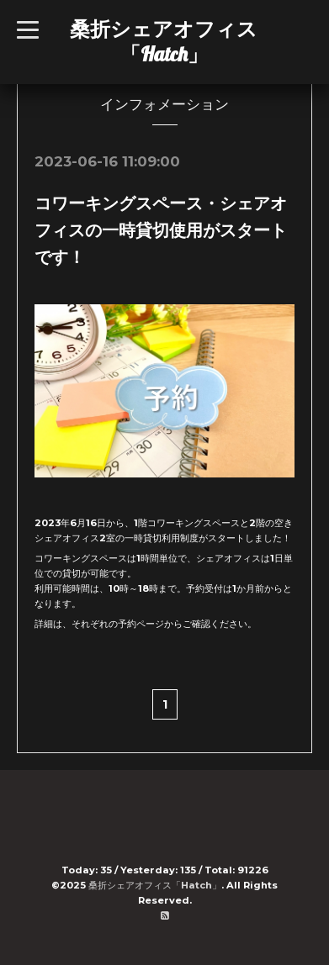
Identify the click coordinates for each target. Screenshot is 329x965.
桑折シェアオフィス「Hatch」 (163, 41)
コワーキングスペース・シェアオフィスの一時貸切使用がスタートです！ (160, 230)
